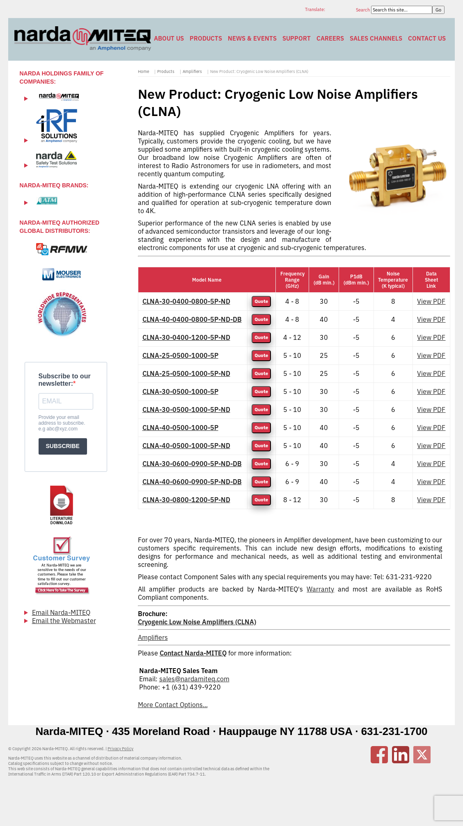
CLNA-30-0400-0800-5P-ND (186, 301)
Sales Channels (376, 38)
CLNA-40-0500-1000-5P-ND (186, 445)
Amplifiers (192, 71)
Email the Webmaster (64, 621)
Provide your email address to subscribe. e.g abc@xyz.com (62, 423)
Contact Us (427, 38)
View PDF (431, 301)
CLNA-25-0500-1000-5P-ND (186, 373)
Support (296, 38)
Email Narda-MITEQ (61, 612)
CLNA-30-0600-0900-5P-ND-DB (192, 464)
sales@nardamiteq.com (194, 679)
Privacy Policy (120, 748)
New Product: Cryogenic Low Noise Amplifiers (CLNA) (259, 71)
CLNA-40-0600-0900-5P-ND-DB (192, 482)
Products (206, 38)
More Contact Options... (173, 705)
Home (143, 71)
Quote (261, 301)
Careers (330, 38)
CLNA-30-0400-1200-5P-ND (186, 337)
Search (363, 10)
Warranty (320, 589)
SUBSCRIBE (63, 446)
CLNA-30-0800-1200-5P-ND (186, 500)
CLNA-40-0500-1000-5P (180, 427)
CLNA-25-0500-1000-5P (180, 355)
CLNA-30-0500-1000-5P (180, 391)
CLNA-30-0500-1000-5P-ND (186, 409)
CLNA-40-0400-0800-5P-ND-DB (192, 319)
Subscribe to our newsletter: (65, 380)
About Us (169, 38)
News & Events (252, 38)
